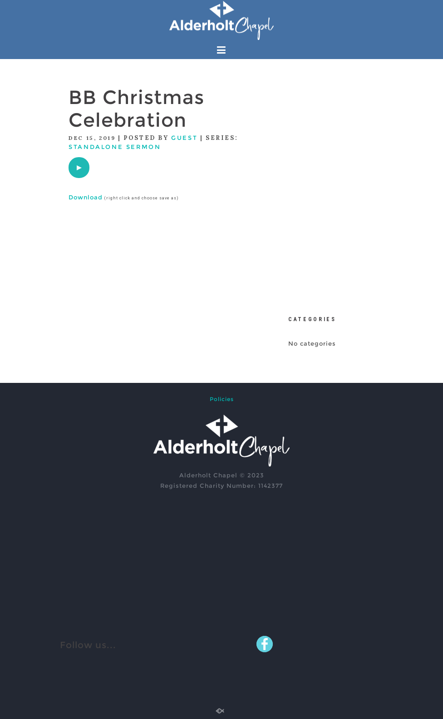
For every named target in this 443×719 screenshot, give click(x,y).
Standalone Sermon (115, 146)
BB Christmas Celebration (136, 108)
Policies (222, 399)
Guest (184, 137)
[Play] (79, 167)
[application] (79, 167)
